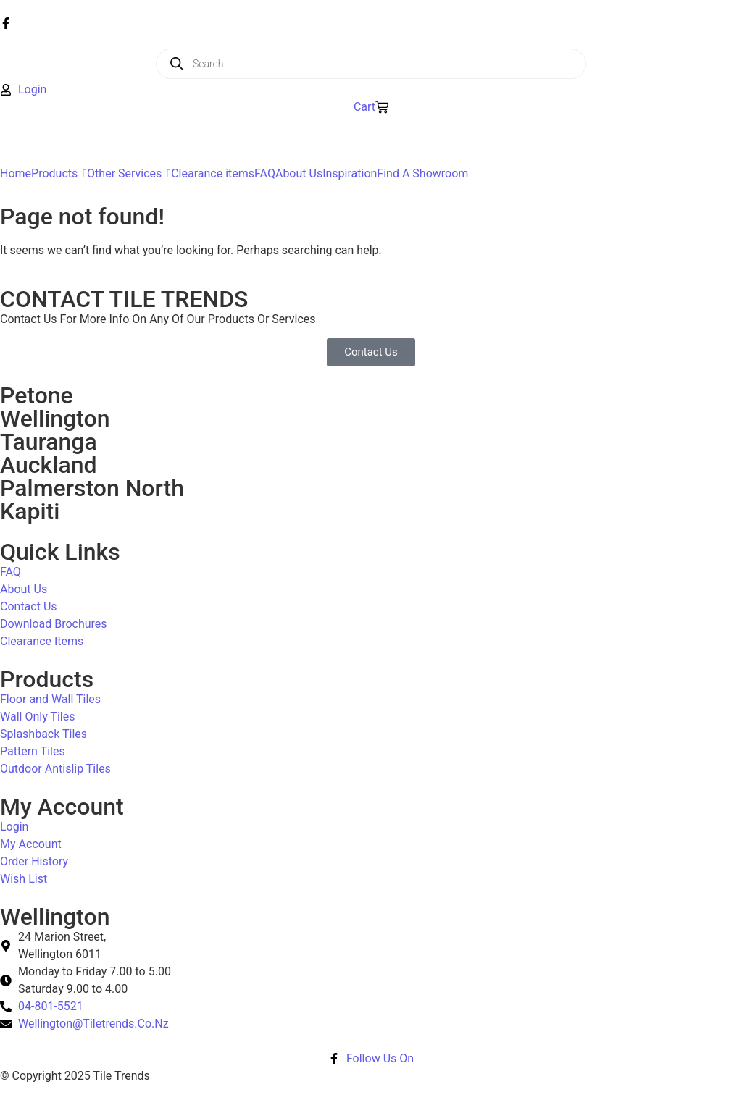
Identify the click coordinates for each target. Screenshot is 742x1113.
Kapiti (29, 511)
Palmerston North (92, 488)
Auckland (48, 465)
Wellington (55, 418)
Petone (36, 395)
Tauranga (48, 441)
